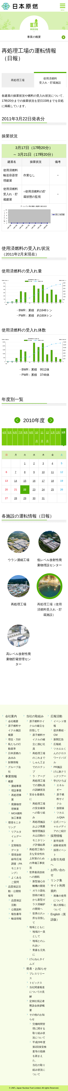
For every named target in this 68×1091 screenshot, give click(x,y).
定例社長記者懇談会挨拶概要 (37, 1006)
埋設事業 (16, 790)
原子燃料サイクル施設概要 (14, 730)
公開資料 (16, 909)
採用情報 (56, 835)
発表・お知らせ (36, 968)
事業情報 (34, 29)
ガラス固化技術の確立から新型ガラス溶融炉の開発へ (38, 899)
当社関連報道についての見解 (37, 992)
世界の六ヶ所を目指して (38, 918)
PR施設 (57, 767)
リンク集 (56, 880)
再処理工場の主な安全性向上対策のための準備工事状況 (37, 858)
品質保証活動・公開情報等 (14, 891)
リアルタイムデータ (16, 836)
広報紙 (57, 744)
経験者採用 (59, 845)
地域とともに (37, 927)
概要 (10, 781)
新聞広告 (58, 739)
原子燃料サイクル (60, 799)
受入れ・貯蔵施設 (50, 80)
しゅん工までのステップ (38, 767)
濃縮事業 (16, 785)
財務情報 (13, 762)
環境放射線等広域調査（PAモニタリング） (16, 863)
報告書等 (16, 914)
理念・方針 (14, 739)
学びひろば (59, 780)
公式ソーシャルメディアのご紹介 (59, 826)
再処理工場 (17, 80)
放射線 (60, 808)
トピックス (35, 982)
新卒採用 (58, 840)
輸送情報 (16, 918)
